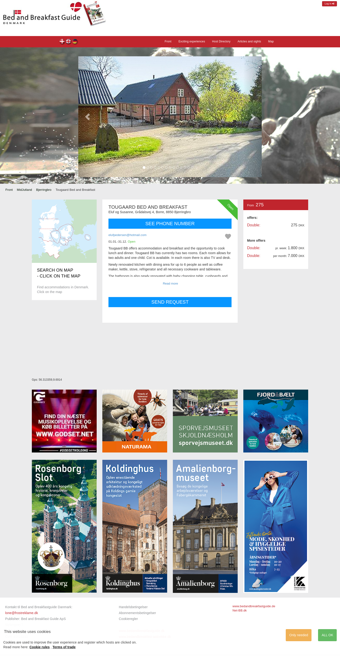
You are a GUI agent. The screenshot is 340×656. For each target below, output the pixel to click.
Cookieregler (128, 619)
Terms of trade (64, 647)
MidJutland (24, 190)
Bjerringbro (43, 190)
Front (168, 41)
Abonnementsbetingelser (137, 613)
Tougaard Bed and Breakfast (62, 42)
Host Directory (221, 41)
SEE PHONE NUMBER (170, 223)
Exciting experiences (191, 41)
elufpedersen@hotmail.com (127, 235)
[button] (87, 116)
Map (271, 41)
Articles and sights (249, 41)
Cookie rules (39, 647)
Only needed (298, 635)
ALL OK (327, 635)
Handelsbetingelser (133, 607)
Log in (329, 3)
